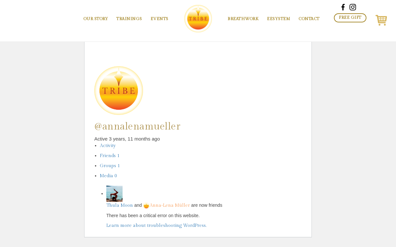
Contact (309, 19)
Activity (108, 145)
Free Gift (350, 17)
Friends (110, 155)
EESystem (278, 19)
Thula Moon (119, 205)
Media (108, 176)
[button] (381, 19)
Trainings (129, 19)
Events (159, 19)
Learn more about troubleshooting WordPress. (156, 225)
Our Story (96, 19)
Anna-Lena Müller (166, 205)
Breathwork (243, 19)
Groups (110, 165)
